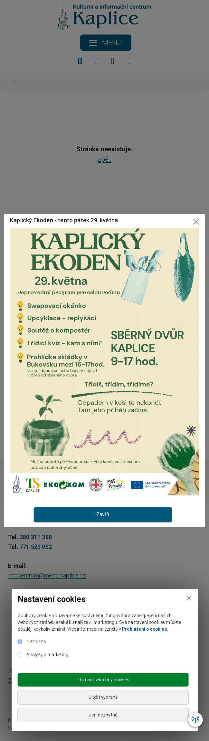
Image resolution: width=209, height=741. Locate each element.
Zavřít (102, 514)
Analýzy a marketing (47, 654)
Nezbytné (35, 641)
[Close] (188, 598)
